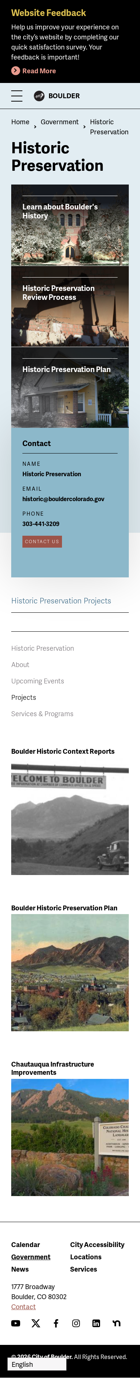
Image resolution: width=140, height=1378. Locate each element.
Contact (23, 1306)
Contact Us (42, 541)
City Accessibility (97, 1244)
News (20, 1268)
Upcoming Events (37, 680)
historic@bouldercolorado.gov (63, 498)
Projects (23, 697)
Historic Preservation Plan (66, 369)
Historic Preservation (42, 648)
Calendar (25, 1244)
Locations (86, 1256)
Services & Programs (42, 713)
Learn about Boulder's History (60, 210)
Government (60, 121)
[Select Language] (36, 1364)
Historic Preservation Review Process (58, 292)
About (20, 664)
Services (83, 1268)
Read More (39, 70)
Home (20, 121)
